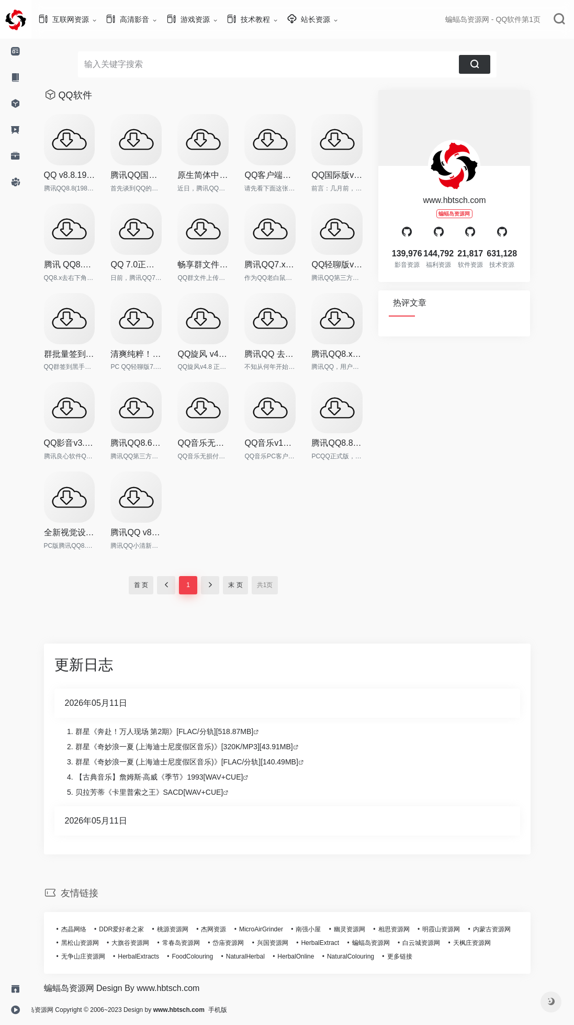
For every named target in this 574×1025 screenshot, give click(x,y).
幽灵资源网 (365, 929)
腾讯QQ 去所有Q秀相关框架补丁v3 (285, 354)
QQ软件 (91, 95)
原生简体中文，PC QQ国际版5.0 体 (218, 175)
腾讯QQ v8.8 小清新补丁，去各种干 (151, 532)
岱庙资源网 (244, 943)
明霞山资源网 (457, 929)
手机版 (249, 1009)
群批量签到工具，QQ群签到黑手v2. (85, 354)
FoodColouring (208, 956)
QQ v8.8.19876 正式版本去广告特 (85, 175)
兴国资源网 (288, 943)
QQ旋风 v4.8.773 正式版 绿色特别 (218, 354)
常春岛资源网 (197, 943)
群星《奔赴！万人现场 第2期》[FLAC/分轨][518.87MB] (180, 731)
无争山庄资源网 (99, 956)
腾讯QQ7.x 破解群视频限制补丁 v (285, 264)
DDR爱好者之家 (137, 929)
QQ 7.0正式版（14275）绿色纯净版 (151, 264)
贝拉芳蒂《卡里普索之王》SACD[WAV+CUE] (165, 792)
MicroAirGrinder (277, 929)
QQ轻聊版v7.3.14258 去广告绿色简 (352, 264)
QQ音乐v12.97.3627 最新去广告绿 (285, 442)
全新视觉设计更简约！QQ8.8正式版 (85, 532)
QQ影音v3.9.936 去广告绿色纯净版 (85, 442)
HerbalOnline (311, 956)
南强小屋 (323, 929)
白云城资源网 (437, 943)
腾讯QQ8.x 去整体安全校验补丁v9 (352, 354)
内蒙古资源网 (507, 929)
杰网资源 (229, 929)
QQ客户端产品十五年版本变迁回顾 (285, 175)
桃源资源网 (188, 929)
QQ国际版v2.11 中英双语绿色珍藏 (352, 175)
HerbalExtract (336, 943)
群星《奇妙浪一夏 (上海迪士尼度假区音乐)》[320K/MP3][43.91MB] (200, 746)
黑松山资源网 (96, 943)
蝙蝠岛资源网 (387, 943)
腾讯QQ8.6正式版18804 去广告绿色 (151, 442)
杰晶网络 (89, 929)
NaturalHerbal (261, 956)
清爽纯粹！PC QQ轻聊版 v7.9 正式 (151, 354)
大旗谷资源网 (146, 943)
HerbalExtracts (154, 956)
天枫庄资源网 (488, 943)
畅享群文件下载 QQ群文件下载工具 (218, 264)
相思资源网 (409, 929)
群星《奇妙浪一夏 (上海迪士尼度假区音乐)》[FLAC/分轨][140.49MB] (202, 762)
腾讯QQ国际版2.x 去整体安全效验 (151, 175)
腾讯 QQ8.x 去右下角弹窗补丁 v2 (85, 264)
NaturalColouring (366, 956)
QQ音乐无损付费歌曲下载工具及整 (218, 442)
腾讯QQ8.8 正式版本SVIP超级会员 (352, 442)
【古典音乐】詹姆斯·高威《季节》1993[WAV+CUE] (175, 777)
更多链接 (415, 956)
